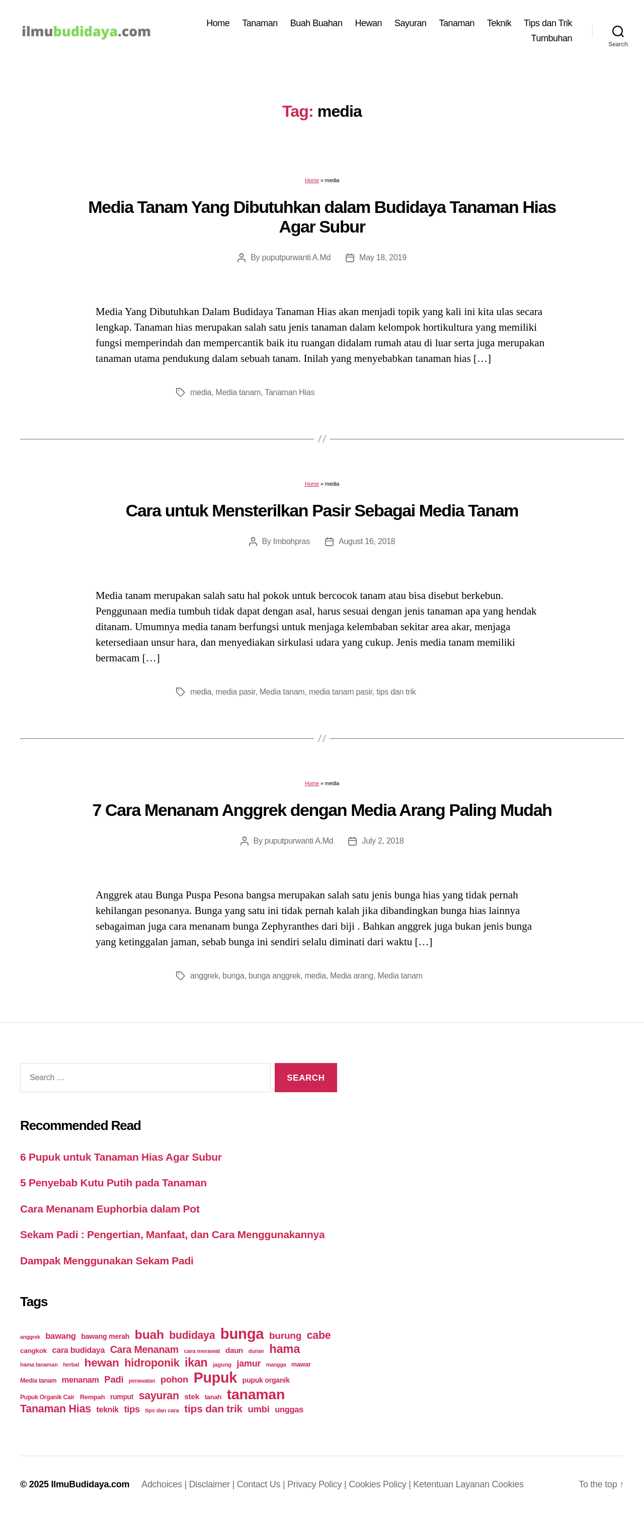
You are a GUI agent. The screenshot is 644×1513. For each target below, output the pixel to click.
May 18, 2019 (383, 257)
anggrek (204, 975)
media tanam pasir (340, 692)
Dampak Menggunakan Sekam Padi (107, 1260)
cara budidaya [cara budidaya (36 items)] (78, 1349)
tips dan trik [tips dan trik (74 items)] (213, 1408)
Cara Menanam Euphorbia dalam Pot (110, 1209)
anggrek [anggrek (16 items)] (30, 1337)
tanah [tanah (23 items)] (213, 1397)
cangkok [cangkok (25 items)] (33, 1350)
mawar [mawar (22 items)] (301, 1364)
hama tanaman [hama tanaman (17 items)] (39, 1364)
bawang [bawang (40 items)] (60, 1336)
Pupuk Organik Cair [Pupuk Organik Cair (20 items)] (47, 1397)
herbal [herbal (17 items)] (71, 1364)
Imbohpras (291, 541)
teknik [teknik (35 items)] (108, 1409)
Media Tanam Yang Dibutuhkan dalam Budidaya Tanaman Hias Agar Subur (321, 216)
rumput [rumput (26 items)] (121, 1397)
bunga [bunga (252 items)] (242, 1333)
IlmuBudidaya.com (90, 1484)
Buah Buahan (316, 23)
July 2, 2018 (383, 841)
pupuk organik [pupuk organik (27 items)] (266, 1380)
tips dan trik (396, 692)
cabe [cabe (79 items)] (319, 1335)
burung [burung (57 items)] (285, 1335)
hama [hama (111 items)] (284, 1348)
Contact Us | (262, 1484)
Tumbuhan (551, 38)
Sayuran (410, 23)
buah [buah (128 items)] (149, 1334)
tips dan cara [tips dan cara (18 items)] (162, 1410)
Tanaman (260, 23)
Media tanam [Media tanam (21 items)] (38, 1380)
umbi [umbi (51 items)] (259, 1409)
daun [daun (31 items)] (234, 1350)
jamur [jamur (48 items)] (249, 1363)
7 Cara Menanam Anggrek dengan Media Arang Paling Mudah (321, 809)
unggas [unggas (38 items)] (289, 1409)
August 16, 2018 (367, 541)
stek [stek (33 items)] (191, 1396)
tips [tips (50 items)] (132, 1409)
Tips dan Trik (548, 23)
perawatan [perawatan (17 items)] (142, 1381)
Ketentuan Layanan (452, 1484)
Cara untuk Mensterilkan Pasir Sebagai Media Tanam (322, 510)
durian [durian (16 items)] (256, 1351)
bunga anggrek (274, 975)
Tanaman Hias (289, 392)
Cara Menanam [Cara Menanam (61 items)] (144, 1349)
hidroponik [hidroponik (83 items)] (151, 1362)
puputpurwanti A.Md (296, 257)
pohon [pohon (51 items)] (174, 1379)
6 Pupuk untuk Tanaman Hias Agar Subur (121, 1157)
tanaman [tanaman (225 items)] (256, 1394)
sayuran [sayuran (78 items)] (159, 1396)
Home (217, 23)
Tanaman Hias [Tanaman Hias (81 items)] (55, 1409)
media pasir (236, 692)
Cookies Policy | (381, 1484)
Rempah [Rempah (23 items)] (92, 1397)
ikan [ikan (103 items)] (196, 1362)
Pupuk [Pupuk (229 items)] (215, 1378)
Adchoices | (165, 1484)
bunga (233, 975)
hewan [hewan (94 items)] (102, 1362)
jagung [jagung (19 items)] (222, 1364)
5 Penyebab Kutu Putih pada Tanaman (113, 1182)
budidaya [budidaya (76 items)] (192, 1335)
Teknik (499, 23)
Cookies (508, 1484)
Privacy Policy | (318, 1484)
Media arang (351, 975)
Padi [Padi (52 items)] (113, 1379)
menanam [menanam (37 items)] (80, 1379)
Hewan (368, 23)
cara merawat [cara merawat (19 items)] (202, 1350)
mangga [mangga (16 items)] (276, 1364)
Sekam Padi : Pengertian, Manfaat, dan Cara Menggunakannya (172, 1234)
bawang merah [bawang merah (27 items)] (105, 1336)
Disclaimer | (213, 1484)
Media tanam (238, 392)
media (200, 392)
